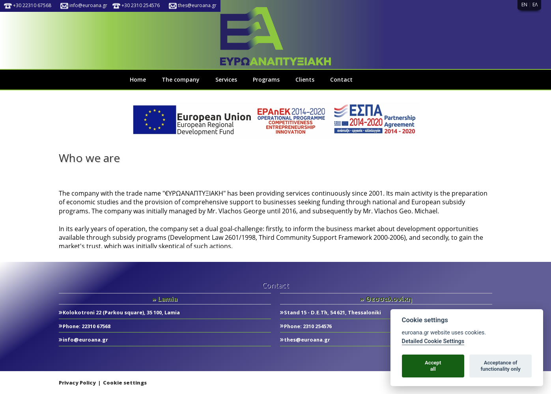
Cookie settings (125, 382)
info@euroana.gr (88, 5)
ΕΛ (535, 4)
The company (181, 79)
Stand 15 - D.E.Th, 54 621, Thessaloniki (332, 312)
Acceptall (433, 366)
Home (138, 79)
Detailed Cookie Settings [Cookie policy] (433, 341)
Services (226, 79)
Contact (341, 79)
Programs (266, 79)
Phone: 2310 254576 (308, 326)
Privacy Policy (77, 382)
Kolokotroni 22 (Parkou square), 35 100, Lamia (121, 312)
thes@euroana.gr (197, 5)
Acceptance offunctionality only (500, 366)
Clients (304, 79)
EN (524, 4)
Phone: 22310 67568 (86, 326)
